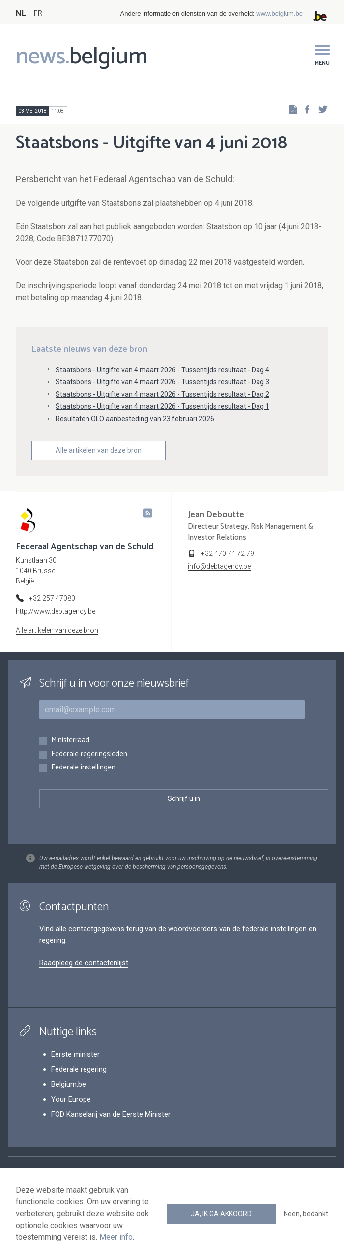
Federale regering (79, 1069)
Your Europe (71, 1099)
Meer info (116, 1237)
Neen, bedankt (306, 1214)
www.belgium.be (279, 13)
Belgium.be (68, 1084)
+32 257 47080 (52, 598)
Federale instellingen (83, 767)
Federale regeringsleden (89, 754)
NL (21, 13)
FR (37, 13)
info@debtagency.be (219, 566)
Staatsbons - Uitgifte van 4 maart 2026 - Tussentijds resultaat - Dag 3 (162, 382)
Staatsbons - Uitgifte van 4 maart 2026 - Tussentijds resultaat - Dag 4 (162, 370)
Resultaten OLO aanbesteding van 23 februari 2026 (135, 419)
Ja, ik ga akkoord (221, 1214)
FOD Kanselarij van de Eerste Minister (111, 1114)
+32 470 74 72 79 (227, 553)
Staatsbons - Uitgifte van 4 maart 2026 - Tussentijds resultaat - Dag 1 (162, 406)
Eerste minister (75, 1054)
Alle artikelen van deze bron (99, 450)
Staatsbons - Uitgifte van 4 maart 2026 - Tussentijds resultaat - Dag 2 (162, 394)
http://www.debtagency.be (55, 611)
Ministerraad (70, 740)
